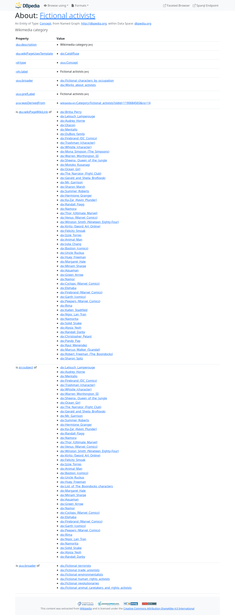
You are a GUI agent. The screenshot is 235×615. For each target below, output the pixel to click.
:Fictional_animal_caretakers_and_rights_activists (96, 588)
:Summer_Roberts (74, 191)
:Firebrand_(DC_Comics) (78, 138)
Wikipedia (86, 608)
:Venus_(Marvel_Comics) (78, 218)
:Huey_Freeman (73, 257)
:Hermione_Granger (76, 196)
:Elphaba (68, 288)
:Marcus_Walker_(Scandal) (80, 350)
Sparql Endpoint (205, 5)
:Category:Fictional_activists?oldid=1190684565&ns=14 (105, 103)
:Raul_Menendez (73, 345)
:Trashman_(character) (77, 143)
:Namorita (69, 319)
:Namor (67, 279)
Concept (45, 23)
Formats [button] (78, 5)
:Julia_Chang (70, 244)
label (22, 72)
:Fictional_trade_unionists (80, 570)
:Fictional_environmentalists (81, 574)
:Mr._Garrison (71, 182)
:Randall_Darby (72, 332)
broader (24, 81)
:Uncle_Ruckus (72, 253)
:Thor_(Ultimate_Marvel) (78, 213)
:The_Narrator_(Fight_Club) (80, 173)
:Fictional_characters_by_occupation (87, 81)
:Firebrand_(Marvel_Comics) (81, 292)
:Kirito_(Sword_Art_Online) (80, 226)
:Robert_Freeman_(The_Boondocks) (86, 354)
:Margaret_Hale (73, 262)
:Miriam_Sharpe (73, 266)
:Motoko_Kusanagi (75, 165)
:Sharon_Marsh (72, 187)
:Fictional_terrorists (75, 566)
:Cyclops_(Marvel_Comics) (80, 284)
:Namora (68, 209)
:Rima (66, 306)
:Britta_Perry (71, 112)
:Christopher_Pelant (76, 336)
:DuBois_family (72, 134)
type (21, 63)
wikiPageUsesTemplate (34, 54)
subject (26, 367)
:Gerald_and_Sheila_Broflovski (82, 178)
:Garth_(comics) (73, 297)
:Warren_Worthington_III (79, 156)
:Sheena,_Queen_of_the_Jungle (83, 160)
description (26, 45)
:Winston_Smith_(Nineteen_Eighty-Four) (89, 222)
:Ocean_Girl (70, 169)
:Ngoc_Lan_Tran (73, 314)
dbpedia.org (142, 23)
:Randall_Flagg (72, 204)
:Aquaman (69, 270)
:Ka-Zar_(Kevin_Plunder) (78, 200)
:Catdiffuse (69, 54)
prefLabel (25, 94)
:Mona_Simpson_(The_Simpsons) (84, 151)
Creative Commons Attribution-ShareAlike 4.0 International (158, 608)
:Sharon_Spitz (71, 358)
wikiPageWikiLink (33, 112)
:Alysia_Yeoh (70, 328)
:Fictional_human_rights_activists (85, 579)
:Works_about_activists (78, 85)
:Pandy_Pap (70, 341)
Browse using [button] (55, 5)
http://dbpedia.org (94, 23)
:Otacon (67, 125)
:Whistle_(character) (75, 147)
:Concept (69, 63)
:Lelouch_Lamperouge (77, 116)
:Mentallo (68, 129)
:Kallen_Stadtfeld (73, 310)
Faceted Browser (176, 5)
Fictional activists (67, 15)
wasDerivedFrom (30, 103)
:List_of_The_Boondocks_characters (86, 486)
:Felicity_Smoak (72, 231)
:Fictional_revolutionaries (79, 583)
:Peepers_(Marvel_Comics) (80, 301)
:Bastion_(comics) (74, 248)
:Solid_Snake (71, 323)
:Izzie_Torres (70, 235)
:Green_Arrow (71, 275)
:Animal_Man (71, 240)
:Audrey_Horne (72, 121)
